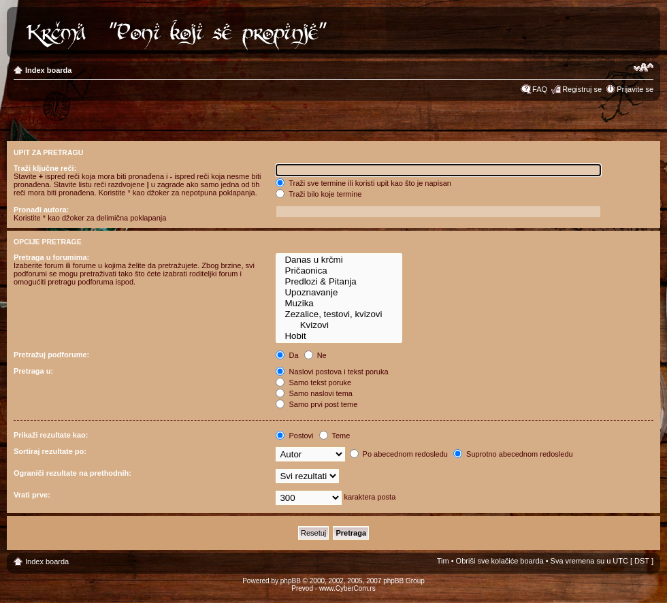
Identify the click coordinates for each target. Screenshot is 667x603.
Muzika (339, 303)
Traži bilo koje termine (318, 194)
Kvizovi (339, 325)
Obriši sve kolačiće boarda (500, 561)
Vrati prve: (32, 495)
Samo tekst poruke (313, 382)
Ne (315, 355)
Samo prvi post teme (316, 404)
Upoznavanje (339, 292)
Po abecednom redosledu (399, 454)
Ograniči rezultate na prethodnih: (72, 473)
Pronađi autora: (41, 210)
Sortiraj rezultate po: (50, 451)
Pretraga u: (33, 371)
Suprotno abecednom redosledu (513, 454)
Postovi (294, 435)
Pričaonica (339, 270)
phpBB (290, 581)
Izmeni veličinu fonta (643, 67)
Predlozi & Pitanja (339, 281)
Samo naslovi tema (314, 393)
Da (287, 355)
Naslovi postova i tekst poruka (332, 372)
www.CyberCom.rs (347, 588)
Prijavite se (635, 89)
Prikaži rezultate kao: (51, 435)
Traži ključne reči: (45, 168)
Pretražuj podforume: (51, 355)
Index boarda (48, 70)
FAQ (539, 89)
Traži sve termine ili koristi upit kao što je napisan (363, 183)
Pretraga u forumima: (51, 257)
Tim (443, 561)
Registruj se (582, 89)
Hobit (339, 336)
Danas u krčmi (339, 260)
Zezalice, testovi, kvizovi (339, 314)
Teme (335, 435)
